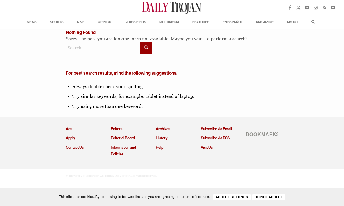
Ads (69, 129)
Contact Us (75, 147)
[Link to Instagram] (315, 7)
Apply (70, 138)
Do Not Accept (269, 197)
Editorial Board (123, 138)
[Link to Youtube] (307, 7)
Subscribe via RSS (215, 138)
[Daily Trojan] (172, 7)
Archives (163, 129)
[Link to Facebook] (290, 7)
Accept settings (232, 197)
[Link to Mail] (333, 7)
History (161, 138)
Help (159, 147)
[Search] (311, 22)
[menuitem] (31, 22)
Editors (116, 129)
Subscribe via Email (216, 129)
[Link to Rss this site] (324, 7)
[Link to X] (298, 7)
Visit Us (207, 147)
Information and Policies (123, 150)
